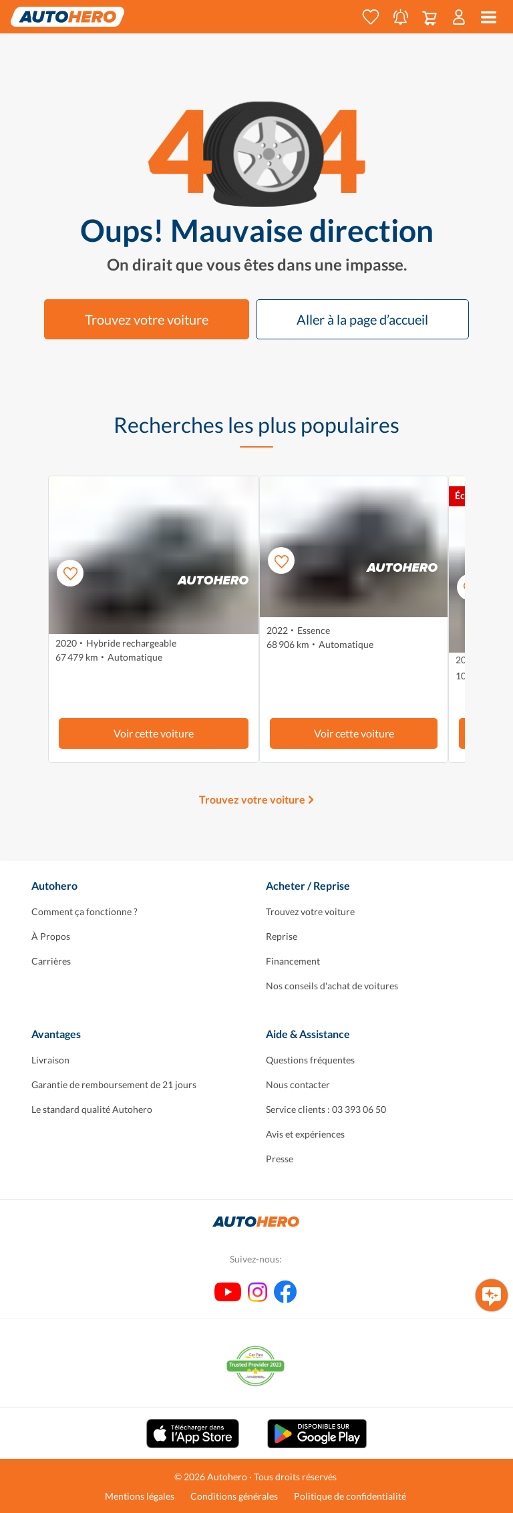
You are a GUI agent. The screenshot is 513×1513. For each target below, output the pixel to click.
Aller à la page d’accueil (362, 319)
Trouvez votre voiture (146, 319)
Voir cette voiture (154, 733)
